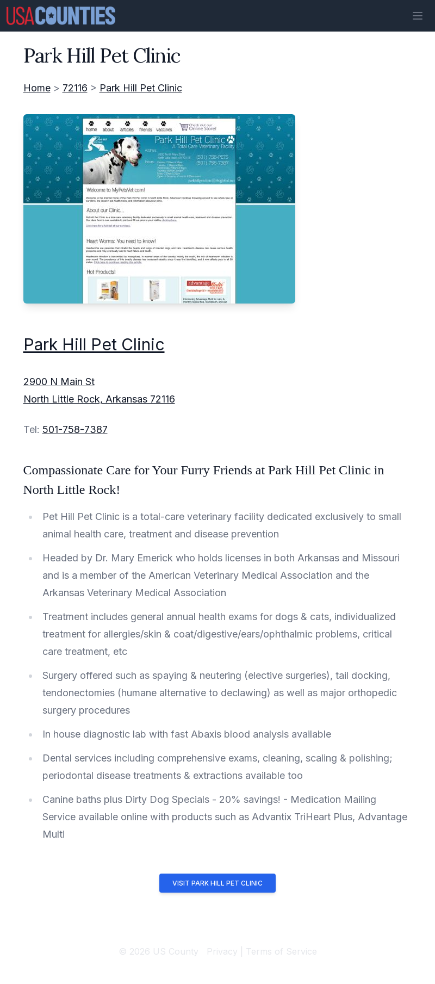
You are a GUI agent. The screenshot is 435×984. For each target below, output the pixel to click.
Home (37, 88)
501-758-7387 (75, 429)
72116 (75, 88)
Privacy (222, 951)
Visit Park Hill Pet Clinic (217, 883)
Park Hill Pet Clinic (141, 88)
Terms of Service (281, 951)
